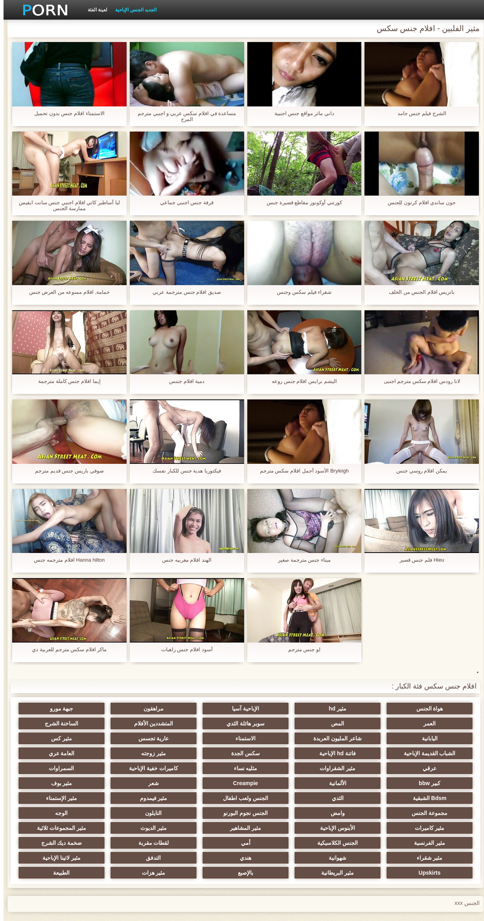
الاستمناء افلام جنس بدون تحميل (66, 113)
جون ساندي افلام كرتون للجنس (418, 202)
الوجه (203, 798)
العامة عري (357, 753)
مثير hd (357, 708)
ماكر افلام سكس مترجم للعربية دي (65, 649)
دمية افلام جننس (183, 381)
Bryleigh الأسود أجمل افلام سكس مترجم (300, 471)
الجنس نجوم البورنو (357, 798)
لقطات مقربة (434, 828)
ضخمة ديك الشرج (357, 828)
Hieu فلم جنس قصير (418, 560)
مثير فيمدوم (203, 783)
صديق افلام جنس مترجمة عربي (183, 292)
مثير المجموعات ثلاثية (280, 813)
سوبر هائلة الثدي (358, 723)
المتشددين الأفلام (280, 723)
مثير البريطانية (280, 843)
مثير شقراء (280, 828)
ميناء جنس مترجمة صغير (300, 560)
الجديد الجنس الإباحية (132, 10)
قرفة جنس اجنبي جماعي (183, 202)
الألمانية (280, 768)
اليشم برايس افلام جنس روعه (300, 381)
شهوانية (203, 828)
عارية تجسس (357, 738)
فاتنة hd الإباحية (126, 738)
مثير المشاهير (434, 813)
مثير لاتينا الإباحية (435, 843)
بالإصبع (203, 843)
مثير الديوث (357, 813)
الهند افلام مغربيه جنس (183, 560)
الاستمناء (435, 738)
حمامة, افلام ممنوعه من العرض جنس (66, 292)
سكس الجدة (49, 738)
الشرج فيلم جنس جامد (418, 113)
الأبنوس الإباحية (49, 798)
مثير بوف (49, 768)
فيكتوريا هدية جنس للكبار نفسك (183, 471)
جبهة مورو (126, 708)
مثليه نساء (126, 753)
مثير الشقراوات (203, 753)
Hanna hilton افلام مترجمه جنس (65, 560)
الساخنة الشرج (204, 723)
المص (434, 723)
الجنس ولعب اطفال (280, 783)
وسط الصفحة (101, 910)
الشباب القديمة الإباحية (204, 738)
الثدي (357, 783)
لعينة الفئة (94, 10)
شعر (126, 768)
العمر (49, 708)
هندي (126, 828)
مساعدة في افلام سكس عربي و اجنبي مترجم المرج (183, 116)
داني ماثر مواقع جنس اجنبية (301, 113)
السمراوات (434, 768)
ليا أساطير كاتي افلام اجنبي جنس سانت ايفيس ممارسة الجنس (65, 205)
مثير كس (280, 738)
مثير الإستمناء (126, 783)
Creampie (203, 768)
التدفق (49, 828)
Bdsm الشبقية (434, 783)
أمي (49, 813)
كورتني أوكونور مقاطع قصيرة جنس (300, 202)
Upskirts (357, 843)
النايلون (280, 798)
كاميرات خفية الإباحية (49, 753)
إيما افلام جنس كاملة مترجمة (66, 381)
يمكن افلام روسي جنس (418, 471)
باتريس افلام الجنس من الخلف (418, 292)
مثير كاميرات (127, 798)
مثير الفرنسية (203, 813)
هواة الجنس (434, 708)
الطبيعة (49, 843)
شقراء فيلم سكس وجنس (300, 292)
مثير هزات (126, 843)
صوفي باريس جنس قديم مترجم (65, 471)
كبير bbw (357, 768)
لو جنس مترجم (301, 649)
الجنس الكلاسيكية (126, 813)
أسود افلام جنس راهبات (183, 649)
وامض (434, 798)
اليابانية (126, 723)
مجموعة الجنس (49, 783)
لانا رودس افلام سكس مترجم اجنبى (418, 381)
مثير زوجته (434, 753)
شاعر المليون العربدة (49, 723)
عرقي (280, 753)
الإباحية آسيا (280, 708)
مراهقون (203, 708)
